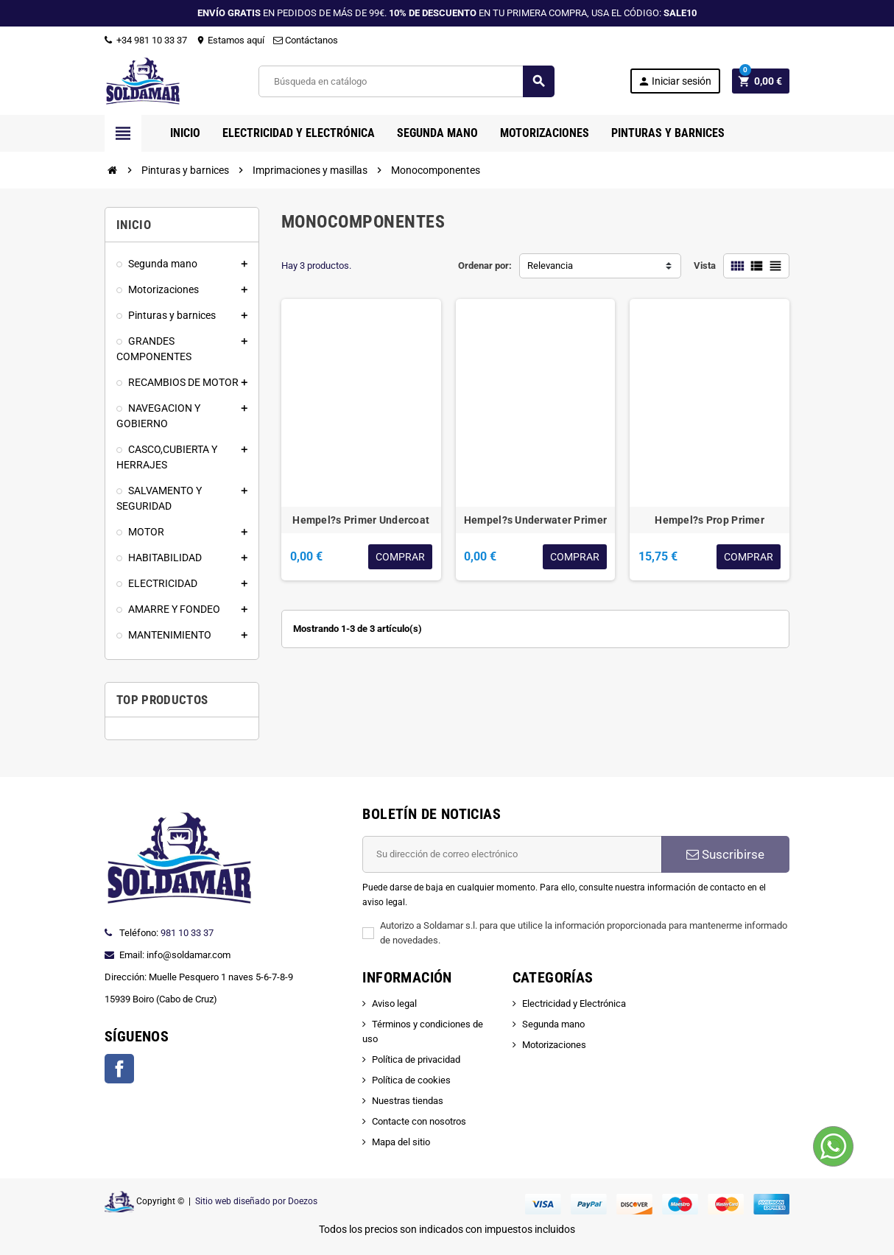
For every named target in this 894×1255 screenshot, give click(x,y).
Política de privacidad (416, 1059)
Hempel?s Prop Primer (709, 520)
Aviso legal (394, 1003)
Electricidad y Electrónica (574, 1003)
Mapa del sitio (401, 1141)
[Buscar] (406, 81)
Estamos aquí (230, 40)
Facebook (119, 1068)
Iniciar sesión (674, 81)
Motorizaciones (554, 1044)
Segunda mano (553, 1024)
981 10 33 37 (187, 932)
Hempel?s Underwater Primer (535, 520)
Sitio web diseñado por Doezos (256, 1201)
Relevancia (550, 265)
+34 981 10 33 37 (146, 40)
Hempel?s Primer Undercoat (360, 520)
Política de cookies (411, 1080)
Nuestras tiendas (407, 1100)
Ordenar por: (485, 265)
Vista (705, 265)
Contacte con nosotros (419, 1121)
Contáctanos (305, 40)
